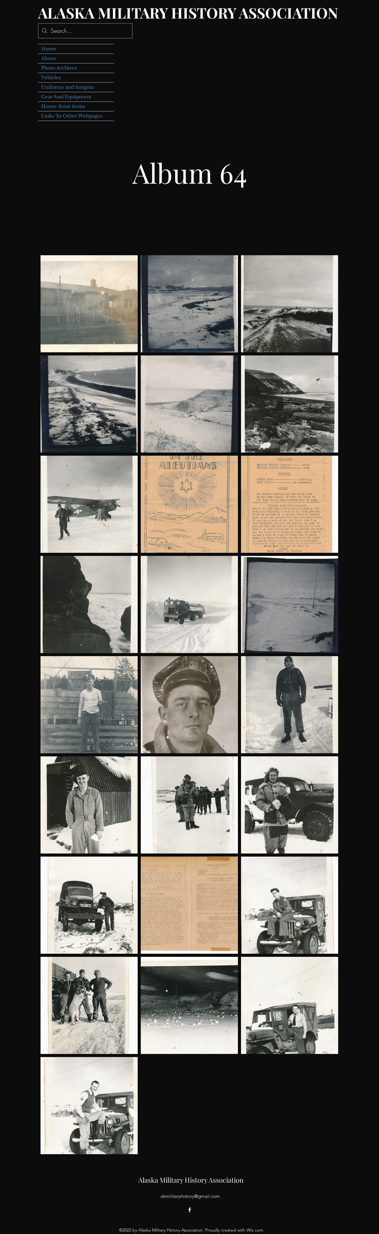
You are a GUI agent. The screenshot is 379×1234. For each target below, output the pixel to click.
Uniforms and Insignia (67, 87)
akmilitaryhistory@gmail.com (190, 1196)
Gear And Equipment (66, 97)
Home (48, 49)
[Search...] (85, 31)
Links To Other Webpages (71, 116)
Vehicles (51, 77)
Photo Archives (59, 68)
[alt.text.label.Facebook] (190, 1210)
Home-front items (63, 106)
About (48, 58)
